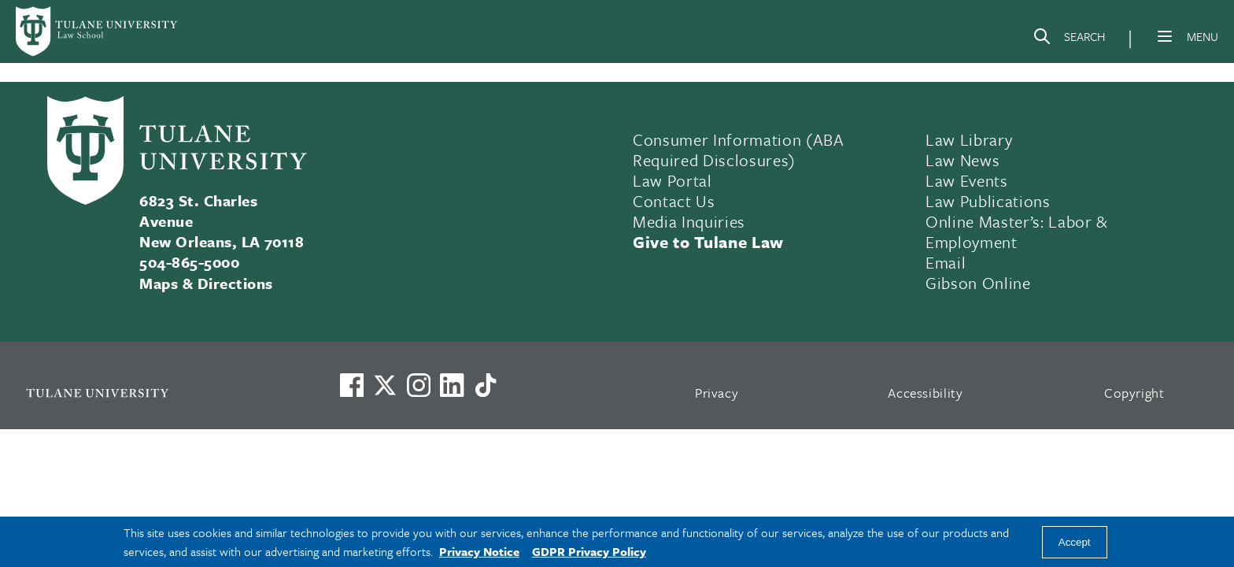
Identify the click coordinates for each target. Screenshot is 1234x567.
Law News (962, 160)
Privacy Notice (479, 551)
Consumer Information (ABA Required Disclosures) (738, 150)
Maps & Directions (205, 283)
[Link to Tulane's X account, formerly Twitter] (385, 385)
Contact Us (674, 201)
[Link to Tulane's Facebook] (418, 385)
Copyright (1134, 392)
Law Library (969, 139)
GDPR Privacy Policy (589, 551)
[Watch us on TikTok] (485, 385)
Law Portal (672, 180)
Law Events (967, 180)
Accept (1075, 542)
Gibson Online (978, 283)
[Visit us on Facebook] (352, 385)
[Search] (1069, 39)
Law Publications (988, 201)
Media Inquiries (689, 221)
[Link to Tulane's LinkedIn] (452, 385)
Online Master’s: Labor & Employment (1017, 231)
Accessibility (925, 392)
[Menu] (1164, 36)
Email (946, 262)
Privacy (717, 392)
